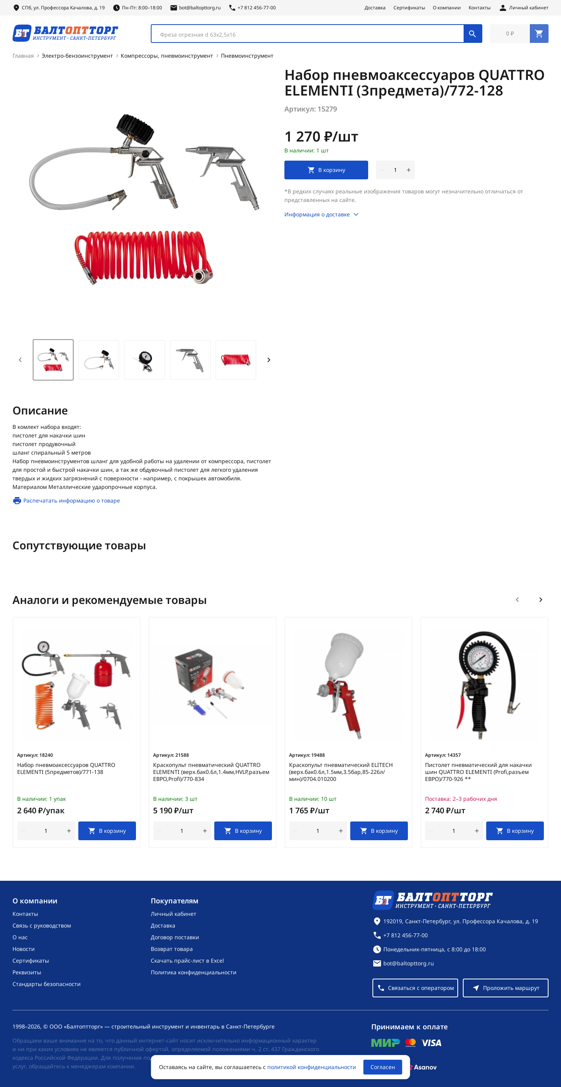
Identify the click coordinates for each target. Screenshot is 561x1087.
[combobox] (316, 34)
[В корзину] (107, 832)
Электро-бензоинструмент (77, 57)
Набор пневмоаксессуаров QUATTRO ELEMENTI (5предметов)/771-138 (66, 770)
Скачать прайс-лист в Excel (187, 960)
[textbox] (311, 35)
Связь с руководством (41, 925)
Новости (23, 948)
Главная (23, 57)
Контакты (479, 8)
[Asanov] (421, 1067)
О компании (447, 8)
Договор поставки (175, 937)
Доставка (375, 8)
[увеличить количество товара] (408, 171)
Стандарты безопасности (46, 984)
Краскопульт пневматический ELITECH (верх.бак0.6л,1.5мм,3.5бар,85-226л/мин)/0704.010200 (341, 773)
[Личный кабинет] (523, 7)
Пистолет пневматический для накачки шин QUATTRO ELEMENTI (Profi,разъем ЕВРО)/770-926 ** (478, 773)
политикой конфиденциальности (311, 1067)
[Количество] (395, 171)
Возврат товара (172, 948)
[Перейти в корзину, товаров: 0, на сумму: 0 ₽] (519, 34)
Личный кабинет (173, 913)
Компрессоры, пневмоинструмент (167, 57)
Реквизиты (26, 972)
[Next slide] (269, 361)
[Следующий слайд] (541, 601)
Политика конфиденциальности (193, 972)
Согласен (382, 1067)
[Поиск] (473, 34)
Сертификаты (409, 8)
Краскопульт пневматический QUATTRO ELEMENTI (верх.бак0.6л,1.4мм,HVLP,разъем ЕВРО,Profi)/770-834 (211, 773)
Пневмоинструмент (247, 57)
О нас (20, 937)
